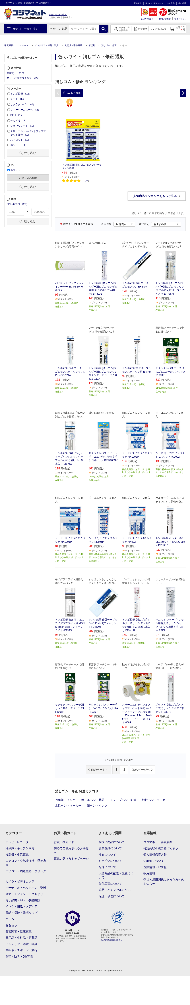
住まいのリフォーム (154, 3)
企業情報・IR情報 (155, 867)
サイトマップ (180, 19)
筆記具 (91, 45)
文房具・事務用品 (73, 45)
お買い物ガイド (148, 19)
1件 (86, 181)
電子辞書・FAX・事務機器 (22, 900)
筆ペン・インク (97, 805)
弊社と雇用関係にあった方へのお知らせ (163, 881)
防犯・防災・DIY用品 (19, 956)
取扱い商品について (112, 842)
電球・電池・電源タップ (21, 912)
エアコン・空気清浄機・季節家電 (25, 862)
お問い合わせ (165, 19)
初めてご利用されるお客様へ (71, 850)
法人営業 (171, 3)
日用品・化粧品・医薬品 (21, 937)
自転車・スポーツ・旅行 (21, 950)
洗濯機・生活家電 (17, 854)
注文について (107, 854)
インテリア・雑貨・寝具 (47, 45)
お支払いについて (110, 860)
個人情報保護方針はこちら (111, 940)
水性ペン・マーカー (68, 805)
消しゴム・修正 (109, 45)
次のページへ (141, 769)
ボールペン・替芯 (92, 799)
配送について (107, 867)
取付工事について (110, 883)
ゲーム (9, 918)
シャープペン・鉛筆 (123, 799)
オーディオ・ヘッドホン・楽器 (25, 887)
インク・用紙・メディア (21, 906)
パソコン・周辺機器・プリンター (25, 873)
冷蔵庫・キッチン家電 (19, 848)
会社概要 (182, 3)
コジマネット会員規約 (157, 842)
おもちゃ (11, 925)
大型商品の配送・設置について (116, 875)
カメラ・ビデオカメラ (19, 881)
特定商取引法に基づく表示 (160, 848)
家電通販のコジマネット (16, 45)
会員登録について (110, 848)
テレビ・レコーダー (18, 842)
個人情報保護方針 (155, 854)
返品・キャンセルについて (116, 889)
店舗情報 (138, 3)
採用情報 (149, 873)
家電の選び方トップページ (71, 858)
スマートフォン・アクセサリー (25, 894)
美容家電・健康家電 (18, 931)
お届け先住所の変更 (58, 14)
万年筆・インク (65, 799)
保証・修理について (112, 896)
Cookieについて (153, 860)
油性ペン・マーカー (155, 799)
